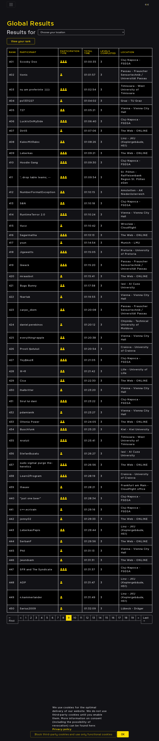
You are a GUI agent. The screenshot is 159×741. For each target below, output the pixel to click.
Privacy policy (62, 729)
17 (119, 617)
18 (126, 617)
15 (106, 617)
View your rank (21, 41)
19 (132, 617)
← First (12, 619)
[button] (73, 734)
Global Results (30, 23)
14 (100, 617)
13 (93, 617)
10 (74, 617)
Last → (146, 619)
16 (113, 617)
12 (87, 617)
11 (81, 617)
